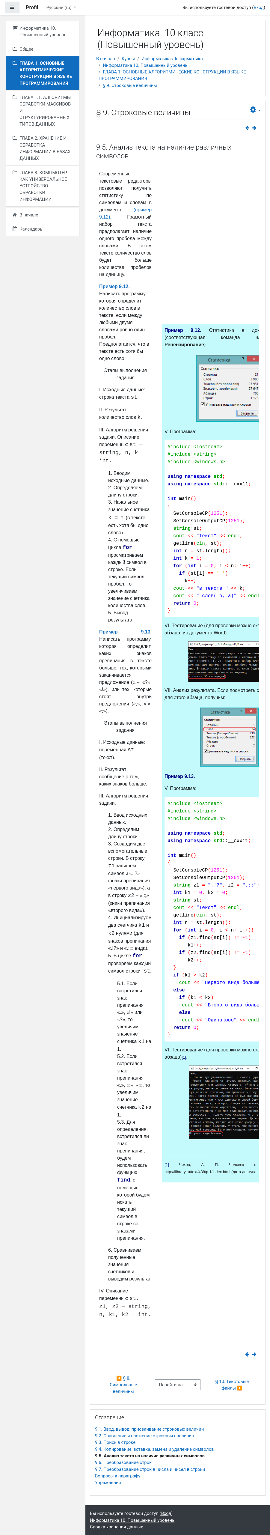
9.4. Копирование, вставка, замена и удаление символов (154, 1449)
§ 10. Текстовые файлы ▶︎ (232, 1385)
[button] (255, 110)
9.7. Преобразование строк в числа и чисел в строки (150, 1469)
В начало (105, 58)
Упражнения (108, 1482)
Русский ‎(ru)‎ (59, 7)
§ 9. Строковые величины (130, 85)
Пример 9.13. (125, 631)
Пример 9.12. (114, 286)
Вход (258, 7)
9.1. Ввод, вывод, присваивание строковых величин (149, 1429)
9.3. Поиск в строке (115, 1442)
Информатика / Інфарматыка (172, 58)
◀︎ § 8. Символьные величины (124, 1385)
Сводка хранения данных (116, 1527)
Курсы (128, 58)
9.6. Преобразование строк (123, 1462)
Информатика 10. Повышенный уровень (145, 65)
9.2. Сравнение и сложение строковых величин (144, 1435)
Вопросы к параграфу (117, 1476)
